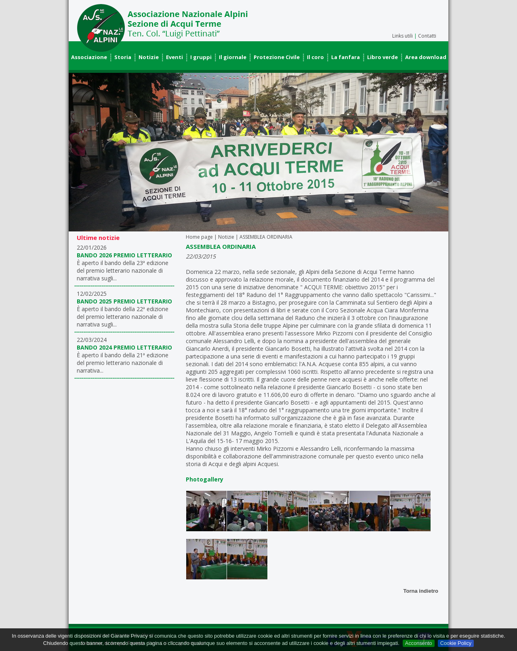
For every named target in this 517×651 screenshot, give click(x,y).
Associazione (89, 57)
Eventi (174, 57)
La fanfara (345, 57)
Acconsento (418, 643)
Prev (79, 152)
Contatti (427, 35)
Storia (122, 57)
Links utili (402, 35)
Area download (425, 57)
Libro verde (382, 57)
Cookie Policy (456, 643)
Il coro (315, 57)
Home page (199, 236)
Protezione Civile (277, 57)
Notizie (149, 57)
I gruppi (201, 57)
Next (437, 152)
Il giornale (232, 57)
